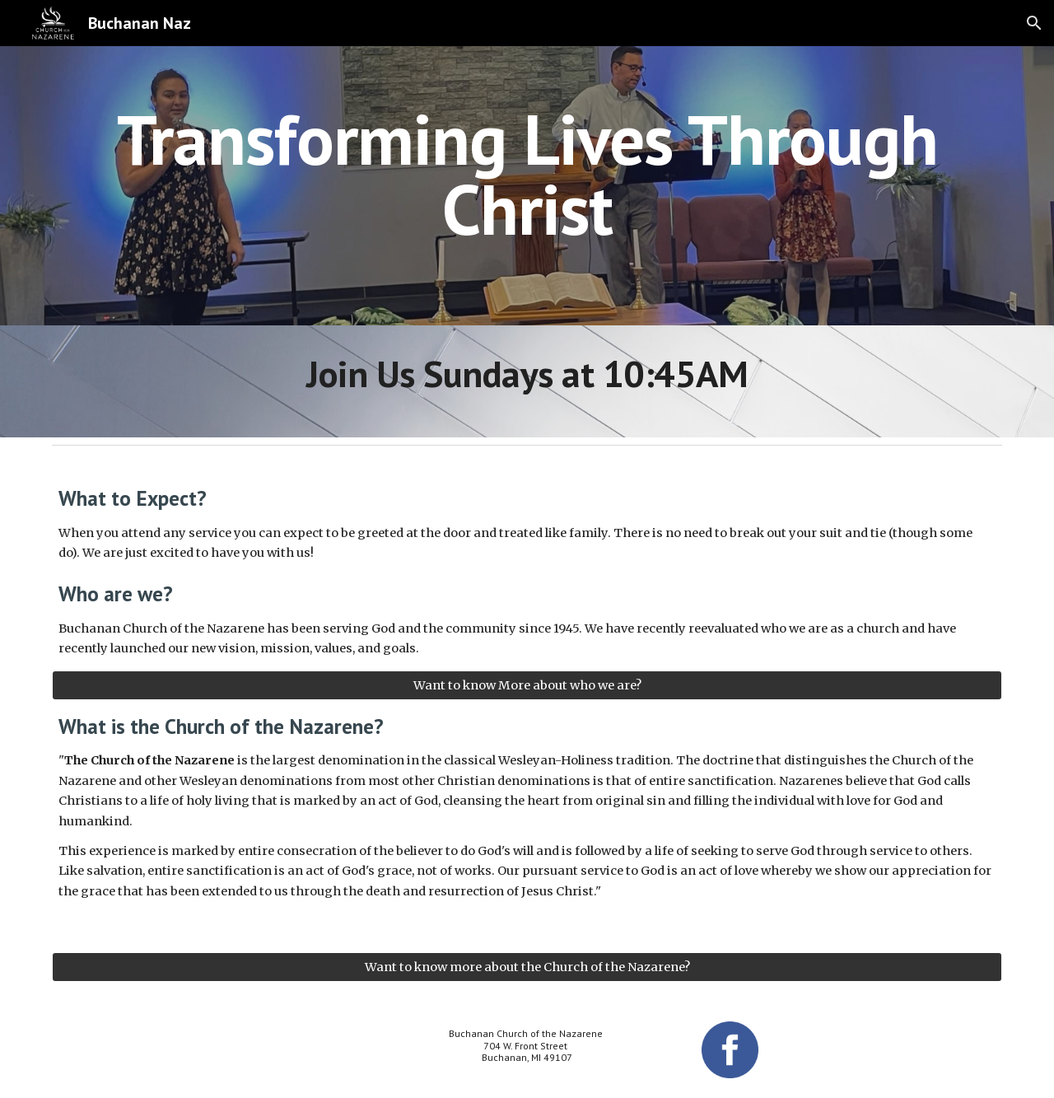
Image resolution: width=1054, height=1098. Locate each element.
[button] (1034, 23)
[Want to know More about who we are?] (527, 685)
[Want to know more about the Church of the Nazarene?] (527, 967)
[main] (527, 174)
